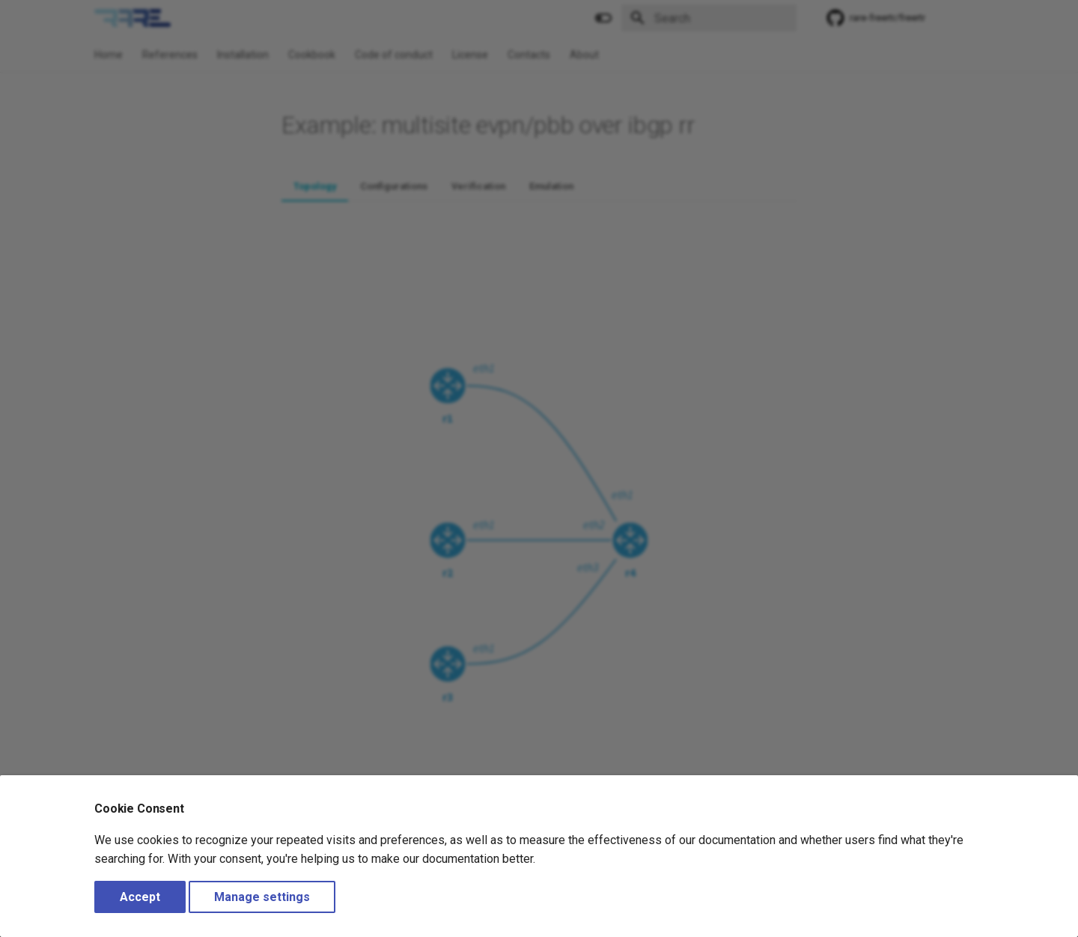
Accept (140, 897)
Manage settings (262, 897)
